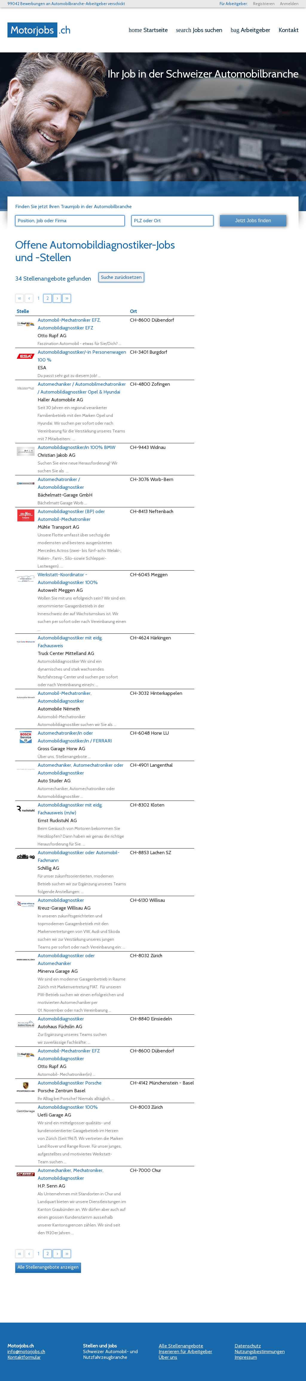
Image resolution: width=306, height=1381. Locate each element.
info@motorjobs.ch (26, 1351)
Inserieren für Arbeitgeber (185, 1351)
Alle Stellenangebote (181, 1346)
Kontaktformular (24, 1357)
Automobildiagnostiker (61, 900)
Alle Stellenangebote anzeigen (48, 1267)
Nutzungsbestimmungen (260, 1351)
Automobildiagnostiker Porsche (70, 1083)
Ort (133, 311)
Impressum (246, 1357)
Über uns (168, 1357)
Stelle (23, 311)
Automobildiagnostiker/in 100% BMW (76, 447)
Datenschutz (248, 1346)
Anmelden (289, 3)
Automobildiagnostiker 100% (68, 1107)
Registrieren (264, 3)
